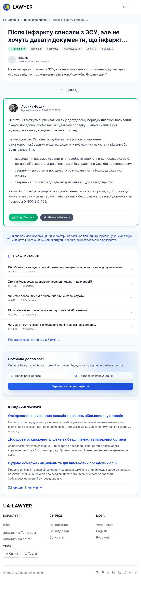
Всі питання (59, 525)
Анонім (23, 58)
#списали (36, 48)
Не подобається (57, 217)
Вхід (6, 525)
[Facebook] (109, 573)
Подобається (23, 217)
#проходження (72, 48)
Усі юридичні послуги (25, 488)
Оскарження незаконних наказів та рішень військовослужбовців (65, 416)
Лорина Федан (33, 106)
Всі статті (57, 537)
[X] (125, 573)
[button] (124, 7)
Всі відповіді (59, 531)
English (101, 531)
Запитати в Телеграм (19, 533)
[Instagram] (114, 573)
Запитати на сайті (17, 539)
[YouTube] (98, 573)
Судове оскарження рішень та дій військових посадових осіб (62, 463)
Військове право (33, 20)
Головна (11, 20)
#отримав (52, 48)
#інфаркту (107, 48)
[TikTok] (136, 573)
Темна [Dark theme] (31, 554)
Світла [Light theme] (12, 554)
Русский (102, 537)
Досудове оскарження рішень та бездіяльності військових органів (67, 439)
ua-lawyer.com (33, 572)
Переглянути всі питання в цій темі (34, 340)
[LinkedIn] (120, 573)
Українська (104, 525)
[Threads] (131, 573)
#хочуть (91, 48)
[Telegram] (103, 573)
